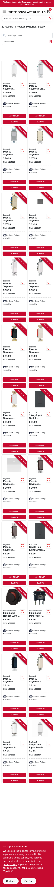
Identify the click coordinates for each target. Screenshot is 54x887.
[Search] (50, 18)
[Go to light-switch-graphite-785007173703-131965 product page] (40, 422)
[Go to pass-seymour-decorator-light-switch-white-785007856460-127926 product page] (14, 92)
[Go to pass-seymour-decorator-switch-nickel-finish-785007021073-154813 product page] (14, 158)
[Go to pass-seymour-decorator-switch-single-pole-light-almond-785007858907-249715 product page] (40, 356)
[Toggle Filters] (50, 41)
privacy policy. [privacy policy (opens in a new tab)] (10, 864)
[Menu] (4, 11)
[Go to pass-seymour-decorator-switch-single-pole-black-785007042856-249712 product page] (14, 356)
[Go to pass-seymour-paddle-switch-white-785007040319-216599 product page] (14, 487)
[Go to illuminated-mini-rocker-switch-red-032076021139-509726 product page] (40, 619)
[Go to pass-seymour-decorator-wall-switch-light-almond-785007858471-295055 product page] (40, 685)
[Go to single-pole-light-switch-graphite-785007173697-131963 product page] (40, 553)
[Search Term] (27, 18)
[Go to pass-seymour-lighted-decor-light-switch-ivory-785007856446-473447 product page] (14, 290)
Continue (10, 881)
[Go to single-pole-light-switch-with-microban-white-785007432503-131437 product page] (40, 751)
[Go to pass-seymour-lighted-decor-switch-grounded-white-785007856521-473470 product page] (40, 290)
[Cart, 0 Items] (48, 11)
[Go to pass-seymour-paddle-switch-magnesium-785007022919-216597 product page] (40, 224)
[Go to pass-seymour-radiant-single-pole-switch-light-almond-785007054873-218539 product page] (40, 158)
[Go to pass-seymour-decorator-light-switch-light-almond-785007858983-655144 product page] (14, 224)
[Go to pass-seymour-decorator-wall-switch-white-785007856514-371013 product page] (14, 751)
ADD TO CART (14, 116)
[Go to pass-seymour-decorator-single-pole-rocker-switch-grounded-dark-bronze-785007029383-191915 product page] (14, 553)
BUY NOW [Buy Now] (14, 122)
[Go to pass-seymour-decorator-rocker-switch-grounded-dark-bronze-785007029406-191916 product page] (40, 487)
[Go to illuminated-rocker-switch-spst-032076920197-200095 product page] (14, 619)
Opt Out (28, 881)
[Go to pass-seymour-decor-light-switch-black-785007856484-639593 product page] (14, 685)
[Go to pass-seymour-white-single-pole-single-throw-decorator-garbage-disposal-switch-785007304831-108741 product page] (40, 92)
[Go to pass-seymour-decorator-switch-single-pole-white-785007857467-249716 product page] (14, 422)
